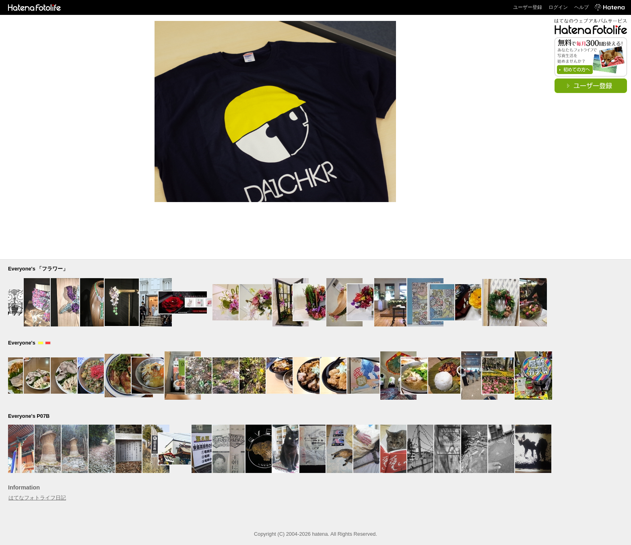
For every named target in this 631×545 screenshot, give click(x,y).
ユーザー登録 (527, 7)
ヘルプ (581, 7)
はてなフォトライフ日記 (37, 498)
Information (24, 487)
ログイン (558, 7)
